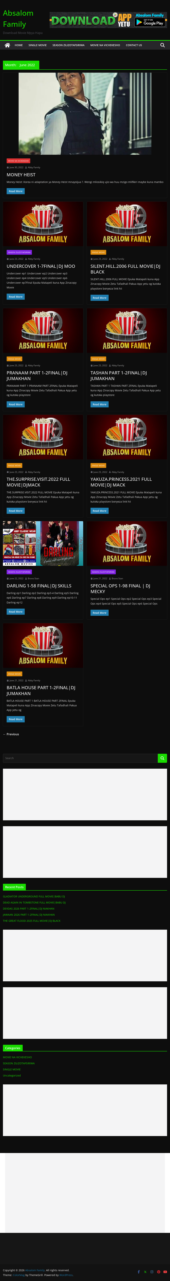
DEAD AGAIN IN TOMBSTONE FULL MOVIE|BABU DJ (34, 902)
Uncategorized (11, 1075)
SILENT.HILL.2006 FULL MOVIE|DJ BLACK (125, 269)
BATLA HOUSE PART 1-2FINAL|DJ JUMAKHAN (40, 690)
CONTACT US (133, 45)
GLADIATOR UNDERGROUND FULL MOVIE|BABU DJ (33, 896)
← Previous (11, 734)
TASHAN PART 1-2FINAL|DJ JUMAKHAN (118, 375)
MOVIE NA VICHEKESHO (104, 45)
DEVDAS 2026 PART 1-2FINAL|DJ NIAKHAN (28, 908)
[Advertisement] (85, 794)
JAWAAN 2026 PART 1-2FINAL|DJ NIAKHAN (28, 914)
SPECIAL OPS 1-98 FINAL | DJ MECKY (120, 588)
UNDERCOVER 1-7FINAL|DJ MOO (40, 266)
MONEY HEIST (21, 175)
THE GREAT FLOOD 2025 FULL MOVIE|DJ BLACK (31, 920)
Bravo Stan (33, 578)
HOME (18, 45)
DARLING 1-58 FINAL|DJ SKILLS (38, 586)
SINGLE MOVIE (37, 45)
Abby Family (34, 167)
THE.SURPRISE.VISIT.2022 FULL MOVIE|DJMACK (38, 482)
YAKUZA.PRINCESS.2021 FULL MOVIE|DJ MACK (121, 482)
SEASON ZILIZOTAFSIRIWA (68, 45)
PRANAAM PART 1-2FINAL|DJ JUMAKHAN (36, 375)
